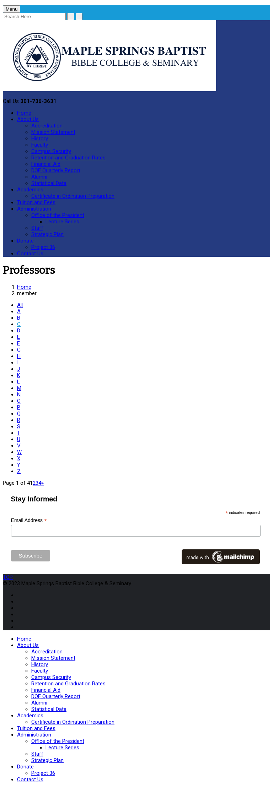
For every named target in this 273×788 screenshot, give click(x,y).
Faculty (39, 145)
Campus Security (51, 151)
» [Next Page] (42, 483)
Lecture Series (62, 221)
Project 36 (43, 247)
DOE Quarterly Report (55, 170)
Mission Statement (53, 132)
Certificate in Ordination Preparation (72, 196)
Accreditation (47, 126)
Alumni (39, 177)
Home (24, 113)
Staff (37, 228)
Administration (34, 209)
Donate (25, 241)
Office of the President (57, 215)
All (20, 305)
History (39, 138)
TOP (8, 577)
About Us (28, 119)
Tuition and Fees (36, 202)
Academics (30, 189)
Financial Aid (45, 164)
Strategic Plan (47, 234)
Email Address (29, 520)
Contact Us (30, 253)
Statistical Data (48, 183)
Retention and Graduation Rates (68, 157)
